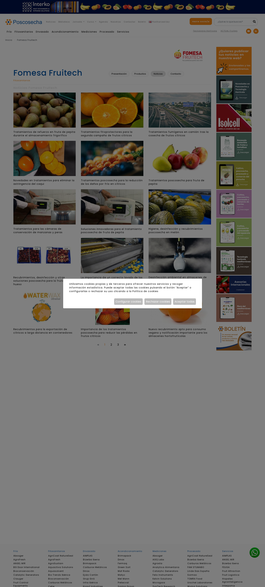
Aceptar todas (185, 302)
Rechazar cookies (158, 302)
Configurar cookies (128, 302)
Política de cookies (145, 291)
